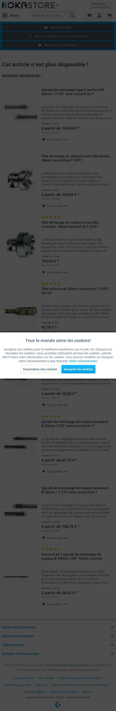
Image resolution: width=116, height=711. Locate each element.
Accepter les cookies (78, 369)
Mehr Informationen (83, 361)
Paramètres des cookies (40, 369)
